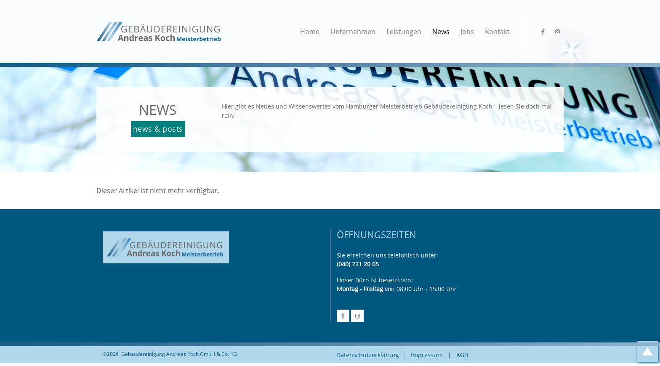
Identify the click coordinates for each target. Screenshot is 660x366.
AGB (462, 355)
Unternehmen (352, 31)
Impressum (427, 355)
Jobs (467, 31)
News (441, 31)
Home (309, 31)
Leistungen (403, 31)
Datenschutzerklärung (367, 355)
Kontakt (497, 31)
